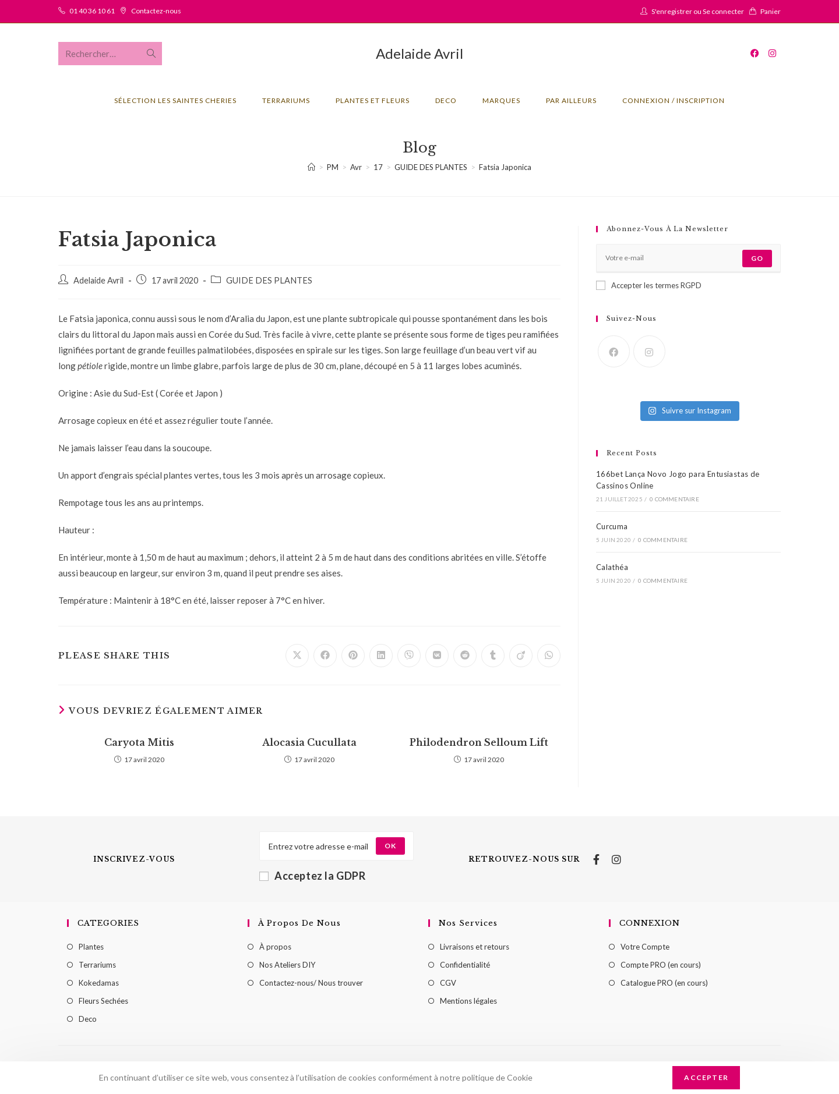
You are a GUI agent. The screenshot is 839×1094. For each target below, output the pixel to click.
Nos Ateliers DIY (287, 964)
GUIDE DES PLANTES (269, 280)
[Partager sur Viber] (409, 655)
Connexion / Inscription (673, 100)
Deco (88, 1019)
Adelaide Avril (419, 53)
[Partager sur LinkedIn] (381, 655)
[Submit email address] (390, 846)
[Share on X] (297, 655)
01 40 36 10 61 (92, 10)
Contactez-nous (156, 10)
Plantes (91, 946)
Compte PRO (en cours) (661, 964)
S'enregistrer (671, 11)
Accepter (706, 1077)
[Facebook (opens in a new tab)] (755, 53)
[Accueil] (311, 167)
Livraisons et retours (474, 946)
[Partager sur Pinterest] (353, 655)
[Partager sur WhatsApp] (548, 655)
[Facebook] (614, 351)
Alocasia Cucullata (309, 742)
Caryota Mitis (139, 742)
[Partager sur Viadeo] (521, 655)
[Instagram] (649, 351)
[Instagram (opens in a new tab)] (772, 53)
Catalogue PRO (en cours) (664, 982)
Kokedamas (99, 982)
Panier (770, 11)
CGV (448, 982)
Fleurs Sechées (103, 1001)
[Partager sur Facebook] (325, 655)
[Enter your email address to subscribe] (688, 258)
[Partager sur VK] (437, 655)
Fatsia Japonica (505, 167)
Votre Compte (645, 946)
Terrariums (97, 964)
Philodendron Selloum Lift (479, 742)
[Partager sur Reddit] (465, 655)
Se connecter (723, 11)
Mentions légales (468, 1001)
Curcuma (612, 526)
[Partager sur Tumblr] (493, 655)
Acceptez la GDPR (312, 875)
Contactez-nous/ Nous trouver (311, 982)
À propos (275, 946)
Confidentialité (465, 964)
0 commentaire (674, 498)
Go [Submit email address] (757, 258)
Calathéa (612, 567)
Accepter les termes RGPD (648, 285)
